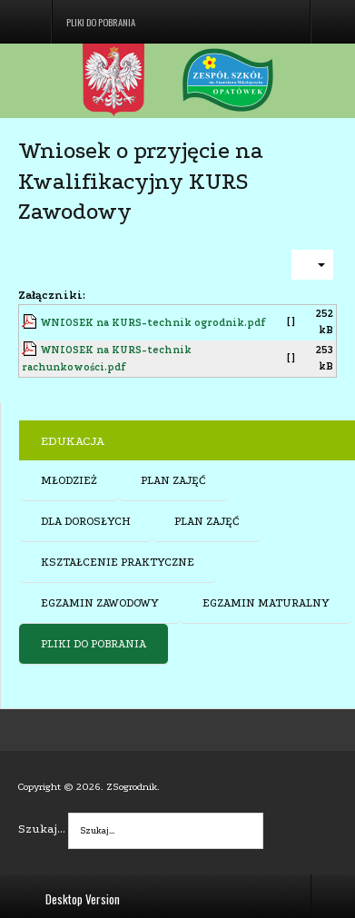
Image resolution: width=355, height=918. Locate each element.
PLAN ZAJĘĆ (173, 480)
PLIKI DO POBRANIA (93, 643)
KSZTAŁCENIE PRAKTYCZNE (117, 562)
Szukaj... (41, 828)
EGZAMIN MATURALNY (266, 603)
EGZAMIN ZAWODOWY (100, 603)
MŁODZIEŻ (69, 480)
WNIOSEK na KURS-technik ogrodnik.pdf (153, 323)
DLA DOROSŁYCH (86, 521)
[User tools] (312, 265)
